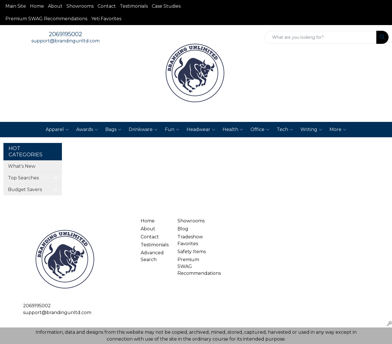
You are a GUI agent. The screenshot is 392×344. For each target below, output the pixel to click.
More (338, 129)
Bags (113, 129)
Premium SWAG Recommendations (46, 18)
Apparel (57, 129)
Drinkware (143, 129)
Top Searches (23, 178)
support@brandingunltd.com (65, 41)
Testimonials (134, 6)
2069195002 (65, 34)
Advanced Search (152, 256)
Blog (182, 229)
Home (37, 6)
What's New (21, 166)
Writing (311, 129)
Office (259, 129)
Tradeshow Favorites (190, 240)
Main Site (15, 6)
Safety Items (191, 251)
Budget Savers (25, 189)
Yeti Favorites (106, 18)
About (55, 6)
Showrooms (80, 6)
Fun (172, 129)
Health (233, 129)
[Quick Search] (321, 37)
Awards (87, 129)
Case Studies (166, 6)
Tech (285, 129)
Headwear (201, 129)
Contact (107, 6)
